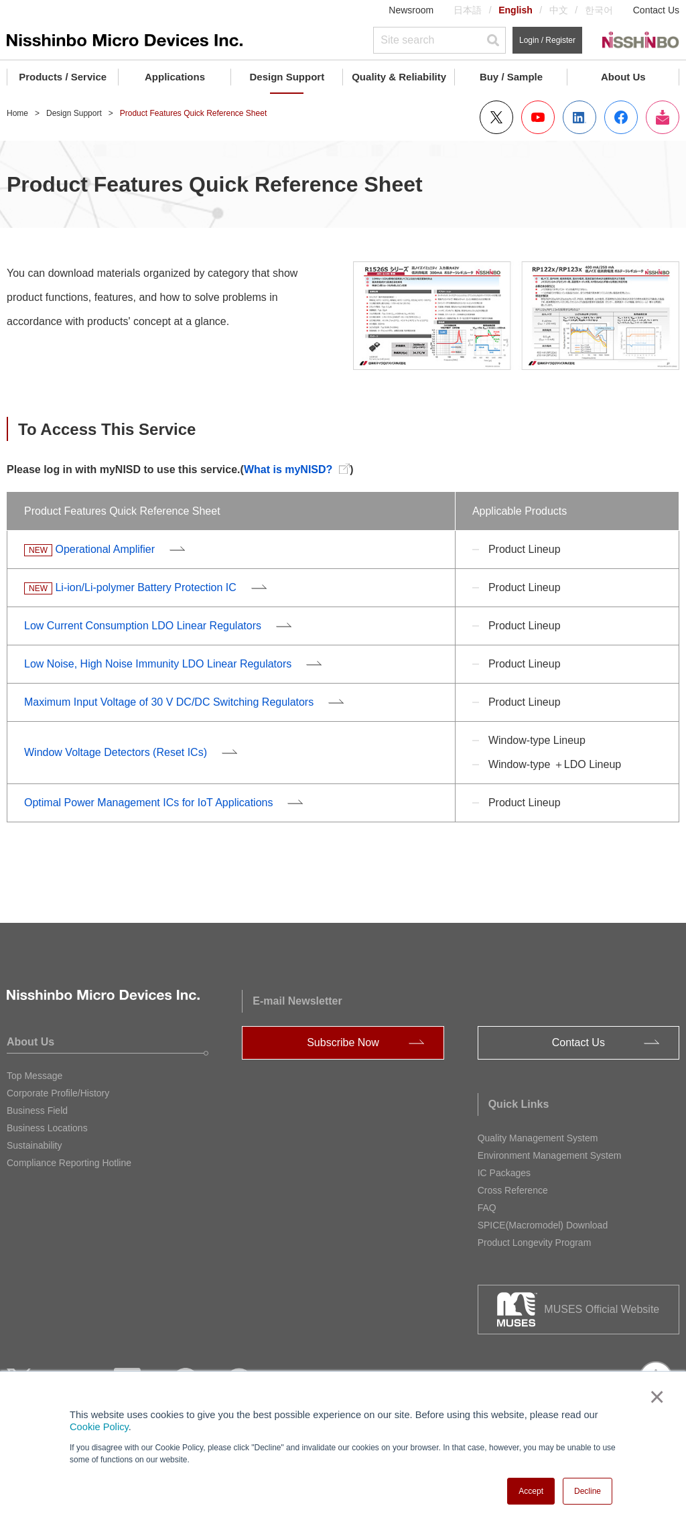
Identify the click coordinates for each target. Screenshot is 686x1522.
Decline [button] (587, 1491)
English (515, 10)
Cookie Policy (99, 1426)
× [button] (654, 1397)
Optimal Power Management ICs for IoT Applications (148, 802)
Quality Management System (538, 1138)
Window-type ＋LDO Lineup (554, 764)
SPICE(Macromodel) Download (543, 1225)
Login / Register (547, 40)
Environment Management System (550, 1155)
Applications (175, 76)
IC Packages (504, 1172)
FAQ (487, 1207)
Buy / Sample (511, 76)
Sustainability (34, 1145)
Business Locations (47, 1128)
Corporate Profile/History (58, 1093)
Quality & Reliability (399, 76)
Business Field (37, 1110)
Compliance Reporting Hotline (69, 1162)
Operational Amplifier (105, 549)
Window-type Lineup (537, 740)
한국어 (599, 10)
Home (17, 113)
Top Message (34, 1075)
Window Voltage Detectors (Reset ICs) (115, 752)
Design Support (286, 76)
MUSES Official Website (601, 1309)
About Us (623, 76)
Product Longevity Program (535, 1242)
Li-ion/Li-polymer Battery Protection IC (145, 587)
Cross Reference (513, 1190)
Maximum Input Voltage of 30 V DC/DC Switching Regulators (169, 702)
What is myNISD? (288, 469)
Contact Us (656, 10)
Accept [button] (531, 1491)
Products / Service (63, 76)
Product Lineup (524, 549)
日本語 (468, 10)
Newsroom (411, 10)
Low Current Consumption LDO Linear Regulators (142, 625)
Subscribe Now (343, 1042)
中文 (558, 10)
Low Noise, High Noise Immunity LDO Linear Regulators (157, 664)
